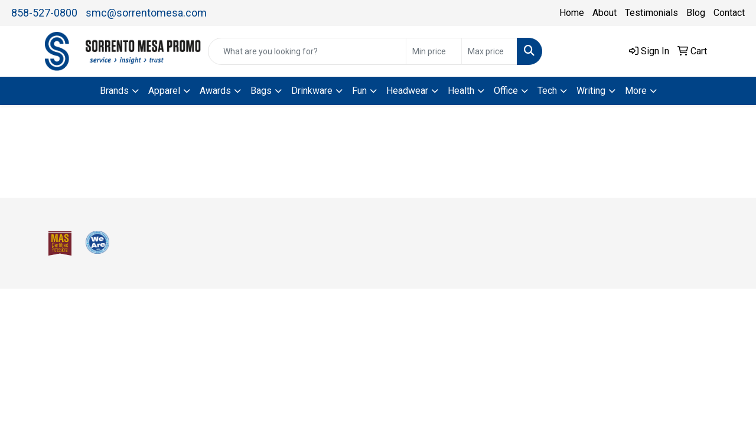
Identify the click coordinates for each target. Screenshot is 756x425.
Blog (695, 12)
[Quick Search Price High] (489, 51)
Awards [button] (215, 90)
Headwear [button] (407, 90)
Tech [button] (547, 90)
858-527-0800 (44, 12)
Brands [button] (114, 90)
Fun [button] (359, 90)
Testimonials (651, 12)
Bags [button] (261, 90)
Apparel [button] (164, 90)
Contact (729, 12)
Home (571, 12)
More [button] (636, 90)
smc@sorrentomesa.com (146, 12)
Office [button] (506, 90)
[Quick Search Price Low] (434, 51)
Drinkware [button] (312, 90)
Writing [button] (590, 90)
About (604, 12)
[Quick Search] (307, 51)
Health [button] (461, 90)
